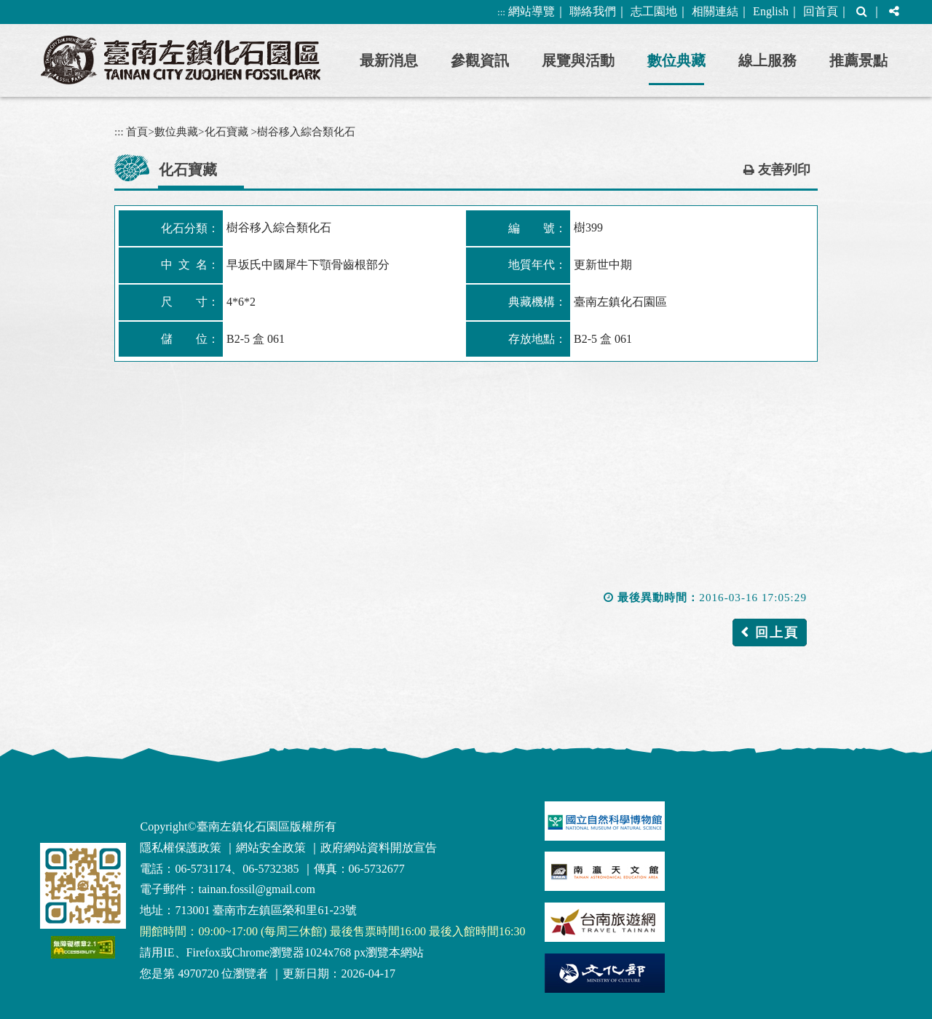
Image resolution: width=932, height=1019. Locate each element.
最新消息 (389, 60)
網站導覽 (531, 11)
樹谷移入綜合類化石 (306, 131)
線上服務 (767, 60)
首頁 (137, 131)
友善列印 (784, 169)
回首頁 (820, 11)
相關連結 (715, 11)
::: (501, 12)
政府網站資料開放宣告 (378, 847)
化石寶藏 (226, 131)
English (771, 11)
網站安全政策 (271, 847)
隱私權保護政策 (180, 847)
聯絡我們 (592, 11)
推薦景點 (858, 60)
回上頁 (777, 632)
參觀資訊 (480, 60)
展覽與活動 (578, 60)
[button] (862, 12)
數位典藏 (676, 60)
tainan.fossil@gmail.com (256, 889)
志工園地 (654, 11)
